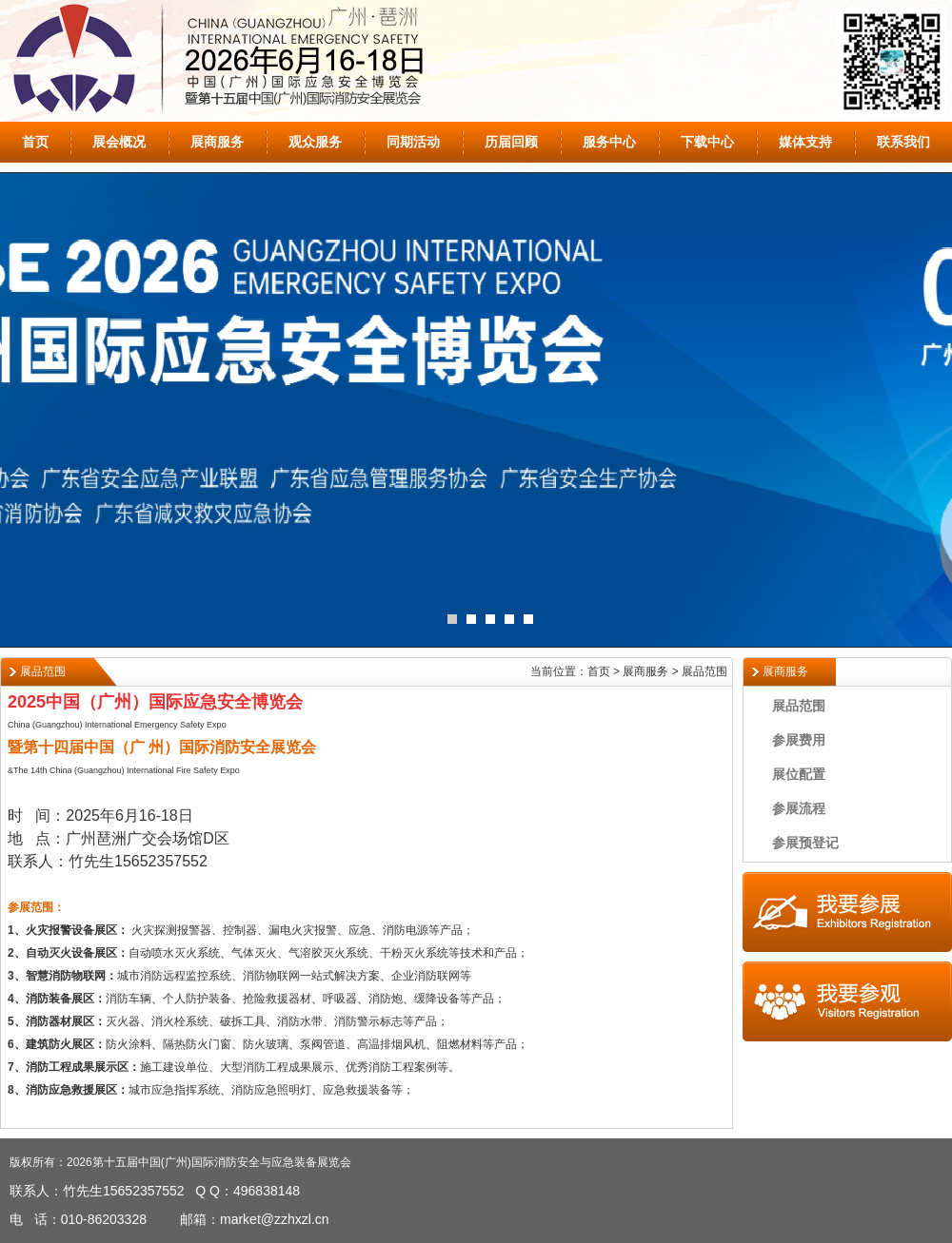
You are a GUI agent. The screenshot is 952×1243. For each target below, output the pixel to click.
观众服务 (315, 141)
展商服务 (217, 141)
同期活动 (413, 141)
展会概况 (119, 141)
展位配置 (798, 774)
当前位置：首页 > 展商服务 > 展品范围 (628, 671)
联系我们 (903, 141)
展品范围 (798, 705)
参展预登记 (805, 842)
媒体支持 (805, 141)
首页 (35, 141)
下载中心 (707, 141)
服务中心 (609, 141)
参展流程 (798, 808)
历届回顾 (511, 141)
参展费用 (798, 740)
